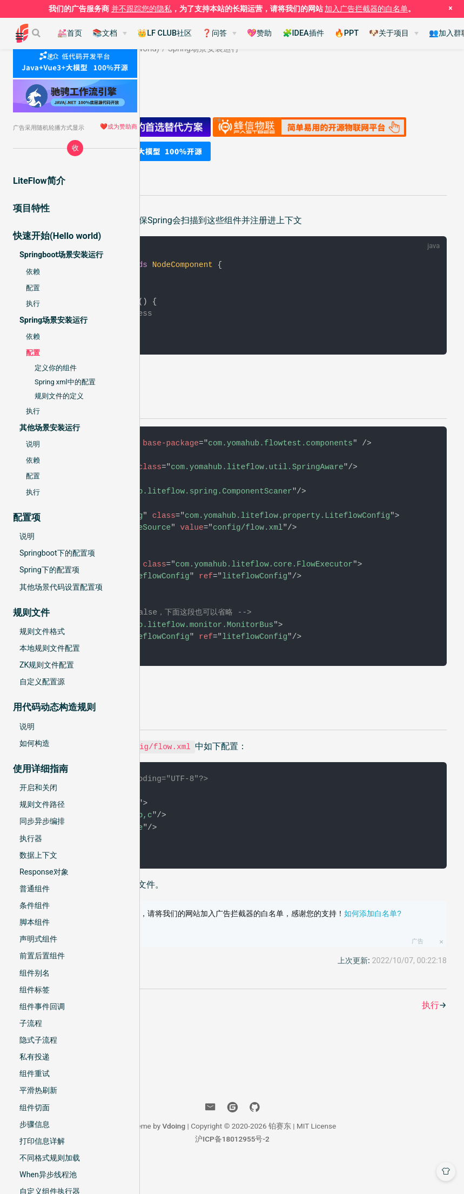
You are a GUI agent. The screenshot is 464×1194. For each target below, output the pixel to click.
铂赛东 (183, 81)
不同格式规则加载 (49, 1157)
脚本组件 (34, 922)
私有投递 (34, 1056)
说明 (33, 444)
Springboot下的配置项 (57, 553)
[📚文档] (109, 33)
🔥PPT (346, 33)
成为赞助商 (122, 126)
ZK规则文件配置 (46, 665)
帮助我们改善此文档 (203, 988)
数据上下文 (38, 855)
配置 (33, 288)
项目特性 (31, 208)
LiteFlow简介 (39, 181)
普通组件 (34, 888)
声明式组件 (38, 939)
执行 (33, 303)
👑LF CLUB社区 (164, 33)
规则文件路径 (42, 804)
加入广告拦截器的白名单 (366, 8)
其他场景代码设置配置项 (61, 587)
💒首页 (69, 33)
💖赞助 (259, 33)
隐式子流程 (38, 1040)
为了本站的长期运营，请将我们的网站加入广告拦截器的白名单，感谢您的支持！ (320, 946)
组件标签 (34, 989)
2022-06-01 (229, 81)
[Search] (37, 33)
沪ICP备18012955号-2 (310, 1166)
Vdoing (251, 1153)
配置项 (246, 706)
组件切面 (34, 1107)
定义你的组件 (56, 368)
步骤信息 (34, 1124)
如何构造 (34, 743)
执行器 (30, 838)
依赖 (33, 272)
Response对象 (44, 872)
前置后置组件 (42, 955)
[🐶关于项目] (394, 33)
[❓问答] (219, 33)
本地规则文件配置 (49, 648)
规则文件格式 (42, 631)
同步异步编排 (42, 821)
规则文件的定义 (59, 396)
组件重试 (34, 1073)
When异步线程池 (48, 1174)
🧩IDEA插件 (303, 33)
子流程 (30, 1023)
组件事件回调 (42, 1006)
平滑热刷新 (38, 1090)
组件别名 (34, 973)
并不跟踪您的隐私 (141, 8)
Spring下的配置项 (49, 569)
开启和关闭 (38, 787)
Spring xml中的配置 (65, 382)
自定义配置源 (42, 681)
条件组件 (34, 905)
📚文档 (104, 33)
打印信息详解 (42, 1141)
